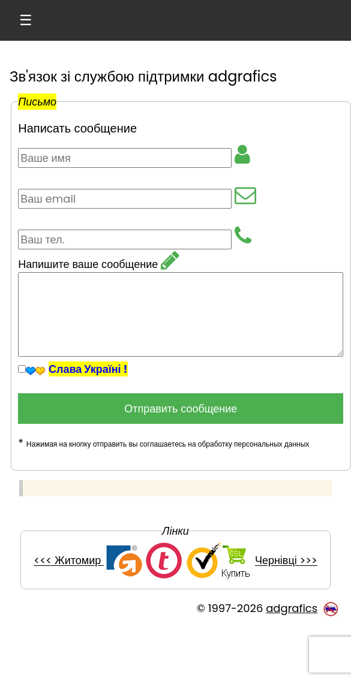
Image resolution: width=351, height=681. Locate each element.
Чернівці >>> (286, 560)
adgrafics (291, 608)
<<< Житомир (69, 560)
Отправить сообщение (180, 408)
